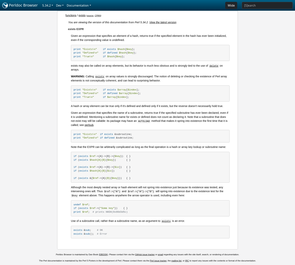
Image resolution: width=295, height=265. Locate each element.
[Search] (267, 5)
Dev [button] (59, 5)
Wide (231, 5)
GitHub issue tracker (145, 254)
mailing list (176, 261)
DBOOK (103, 254)
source (90, 15)
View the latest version (162, 22)
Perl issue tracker (158, 261)
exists (82, 15)
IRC (187, 261)
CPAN (97, 15)
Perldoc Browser (20, 5)
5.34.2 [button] (46, 5)
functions (70, 15)
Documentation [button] (78, 5)
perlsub (89, 124)
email (160, 254)
